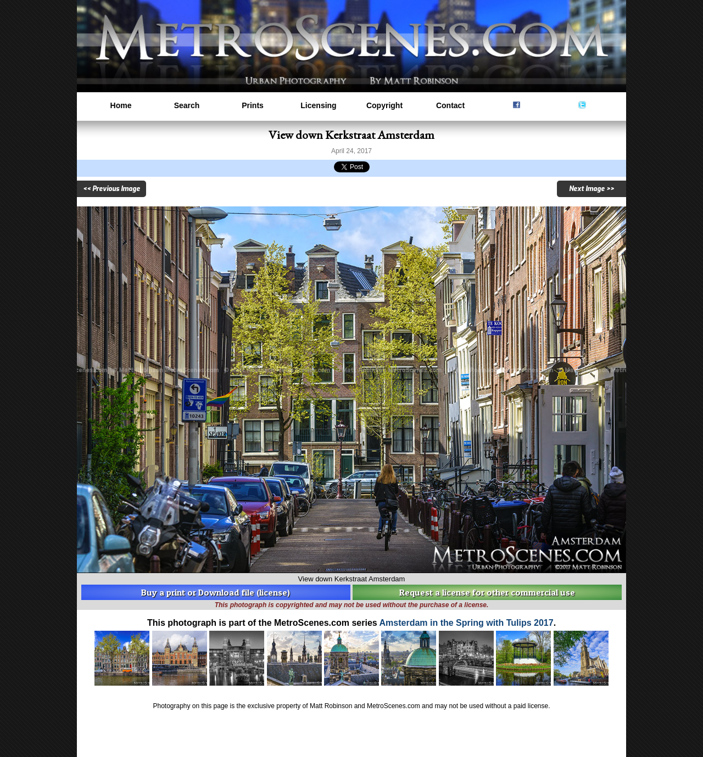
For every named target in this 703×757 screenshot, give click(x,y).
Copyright (384, 105)
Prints (253, 105)
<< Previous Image (111, 188)
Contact (450, 105)
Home (121, 105)
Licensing (318, 105)
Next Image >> (591, 188)
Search (187, 105)
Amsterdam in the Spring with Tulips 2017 (467, 622)
